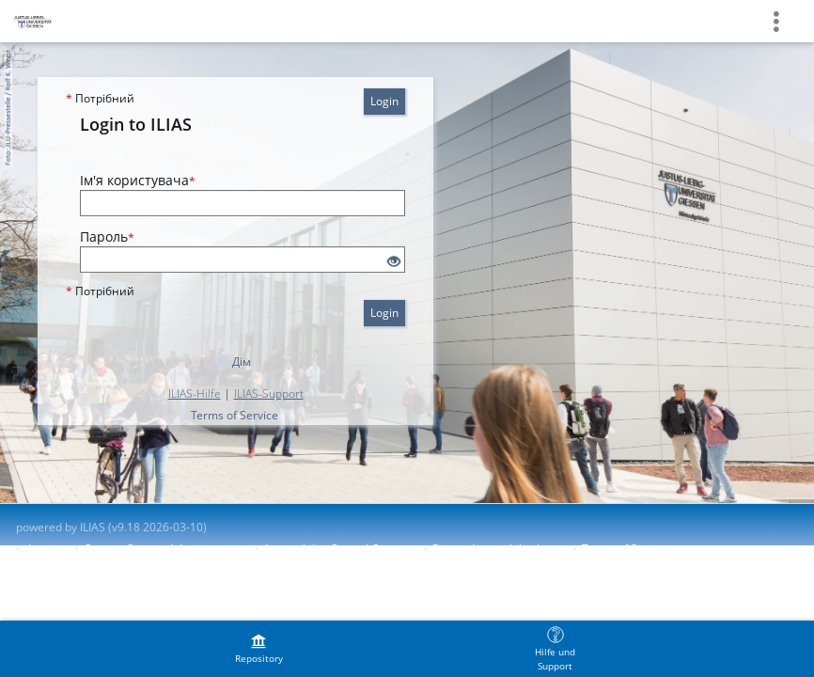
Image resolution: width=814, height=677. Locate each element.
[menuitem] (258, 649)
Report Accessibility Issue (498, 549)
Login (384, 101)
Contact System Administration (164, 549)
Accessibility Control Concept (339, 549)
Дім (241, 362)
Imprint (47, 549)
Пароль (107, 236)
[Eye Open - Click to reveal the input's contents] (393, 262)
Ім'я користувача (138, 180)
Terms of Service (234, 415)
